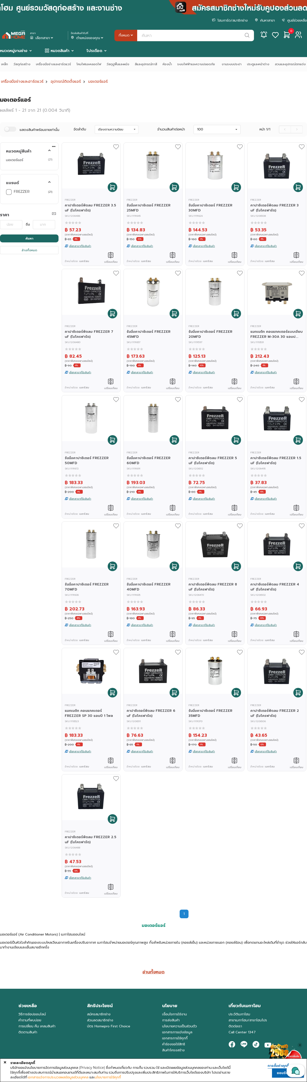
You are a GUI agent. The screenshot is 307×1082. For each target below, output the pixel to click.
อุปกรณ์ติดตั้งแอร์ (66, 81)
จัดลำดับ (80, 129)
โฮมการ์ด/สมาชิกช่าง (230, 20)
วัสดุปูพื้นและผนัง (117, 64)
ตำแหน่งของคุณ (87, 38)
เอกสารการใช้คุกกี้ (175, 1038)
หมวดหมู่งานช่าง (13, 51)
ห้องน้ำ (167, 64)
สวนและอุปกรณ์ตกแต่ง (290, 64)
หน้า (265, 129)
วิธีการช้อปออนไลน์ (32, 1014)
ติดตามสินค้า (27, 1032)
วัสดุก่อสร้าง (21, 64)
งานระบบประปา (232, 64)
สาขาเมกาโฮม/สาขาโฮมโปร (248, 1020)
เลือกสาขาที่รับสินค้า (80, 246)
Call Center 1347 (242, 1032)
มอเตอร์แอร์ (98, 81)
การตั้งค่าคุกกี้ (278, 1066)
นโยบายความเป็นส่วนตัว (179, 1026)
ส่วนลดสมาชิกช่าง (100, 1020)
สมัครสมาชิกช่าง (99, 1014)
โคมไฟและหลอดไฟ (89, 64)
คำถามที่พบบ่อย (29, 1020)
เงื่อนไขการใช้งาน (174, 1014)
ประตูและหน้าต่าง (258, 64)
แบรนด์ (12, 183)
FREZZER (22, 191)
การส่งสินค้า (171, 1020)
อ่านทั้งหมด (153, 972)
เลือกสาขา (42, 38)
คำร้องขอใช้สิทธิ (173, 1044)
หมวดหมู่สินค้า (18, 151)
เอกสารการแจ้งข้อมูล (177, 1032)
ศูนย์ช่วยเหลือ (294, 20)
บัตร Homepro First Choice (108, 1026)
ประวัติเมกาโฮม (239, 1014)
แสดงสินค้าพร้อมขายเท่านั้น (39, 129)
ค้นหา (29, 238)
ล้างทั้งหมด (29, 250)
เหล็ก (4, 64)
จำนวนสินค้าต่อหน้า (171, 129)
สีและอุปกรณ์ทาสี (146, 64)
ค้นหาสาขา (265, 20)
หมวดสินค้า (60, 51)
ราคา (4, 214)
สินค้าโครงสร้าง (173, 1050)
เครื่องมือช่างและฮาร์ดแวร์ (53, 64)
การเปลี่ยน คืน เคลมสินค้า (36, 1026)
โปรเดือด (94, 51)
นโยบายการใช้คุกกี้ (108, 1077)
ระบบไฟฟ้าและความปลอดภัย (196, 64)
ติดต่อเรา (235, 1026)
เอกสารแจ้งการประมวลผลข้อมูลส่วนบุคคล (58, 1077)
